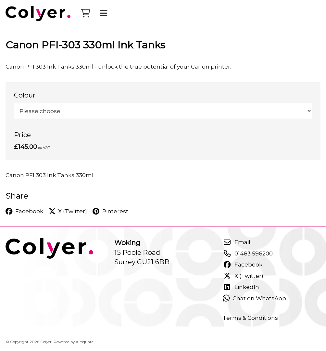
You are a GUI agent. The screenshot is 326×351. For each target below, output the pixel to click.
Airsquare (85, 342)
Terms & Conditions (250, 317)
